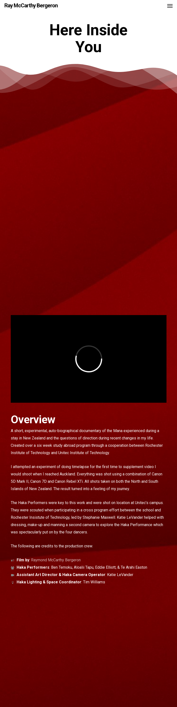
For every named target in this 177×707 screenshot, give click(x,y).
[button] (170, 5)
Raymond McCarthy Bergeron (56, 560)
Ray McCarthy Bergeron (31, 5)
